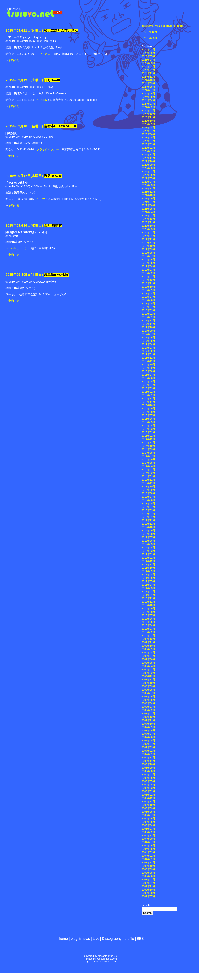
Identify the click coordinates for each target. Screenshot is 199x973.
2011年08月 (148, 574)
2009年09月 (148, 649)
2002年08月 (148, 893)
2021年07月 (148, 202)
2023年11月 (148, 117)
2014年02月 (148, 473)
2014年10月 (148, 446)
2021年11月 (148, 191)
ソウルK (42, 99)
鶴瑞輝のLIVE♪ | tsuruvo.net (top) (162, 25)
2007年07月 (148, 733)
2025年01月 (148, 70)
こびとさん (44, 53)
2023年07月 (148, 131)
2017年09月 (148, 330)
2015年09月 (148, 408)
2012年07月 (148, 537)
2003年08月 (148, 872)
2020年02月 (148, 232)
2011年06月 (148, 578)
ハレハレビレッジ (16, 248)
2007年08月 (148, 730)
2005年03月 (148, 828)
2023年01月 (148, 151)
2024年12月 (148, 73)
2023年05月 (148, 137)
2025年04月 (148, 59)
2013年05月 (148, 503)
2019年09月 (148, 249)
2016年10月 (148, 364)
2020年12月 (148, 219)
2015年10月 (150, 32)
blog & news (80, 939)
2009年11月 (148, 642)
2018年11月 (148, 283)
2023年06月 (148, 134)
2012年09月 (148, 530)
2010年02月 (148, 632)
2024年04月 (148, 100)
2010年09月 (148, 608)
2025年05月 (148, 56)
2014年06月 (148, 459)
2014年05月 (148, 462)
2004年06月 (148, 845)
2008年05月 (148, 700)
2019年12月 (148, 239)
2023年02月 (148, 147)
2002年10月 (148, 889)
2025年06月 (148, 53)
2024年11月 (148, 76)
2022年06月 (148, 175)
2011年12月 (148, 561)
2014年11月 (148, 442)
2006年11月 (148, 761)
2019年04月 (148, 266)
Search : (146, 905)
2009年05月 (148, 662)
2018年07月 (148, 297)
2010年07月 (148, 615)
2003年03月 (148, 879)
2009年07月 (148, 656)
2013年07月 (148, 496)
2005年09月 (148, 808)
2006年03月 (148, 788)
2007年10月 (148, 723)
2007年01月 (148, 754)
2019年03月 (148, 269)
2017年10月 (148, 327)
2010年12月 (148, 598)
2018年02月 (148, 313)
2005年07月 (148, 815)
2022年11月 (148, 158)
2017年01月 (148, 354)
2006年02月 (148, 791)
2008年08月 (148, 689)
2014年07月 (148, 456)
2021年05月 (148, 208)
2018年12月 (148, 280)
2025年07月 (148, 49)
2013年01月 (148, 517)
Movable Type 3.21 (108, 956)
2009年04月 (148, 666)
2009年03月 (148, 669)
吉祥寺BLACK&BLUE (60, 126)
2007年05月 (148, 740)
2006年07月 (148, 774)
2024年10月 (148, 80)
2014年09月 (148, 449)
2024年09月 (148, 83)
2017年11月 (148, 324)
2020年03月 (148, 229)
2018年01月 (148, 317)
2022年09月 (148, 164)
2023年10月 (148, 120)
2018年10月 (148, 286)
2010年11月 (148, 601)
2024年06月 (148, 93)
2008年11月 (148, 679)
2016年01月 (148, 395)
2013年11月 (148, 483)
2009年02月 (148, 673)
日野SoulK (52, 80)
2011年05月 (148, 581)
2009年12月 (148, 639)
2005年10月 (148, 805)
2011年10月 (148, 568)
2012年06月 (148, 540)
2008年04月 (148, 703)
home (63, 939)
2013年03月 (148, 510)
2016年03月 (148, 388)
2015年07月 (148, 415)
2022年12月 (148, 154)
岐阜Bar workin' (56, 275)
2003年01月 (148, 883)
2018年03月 (148, 310)
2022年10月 (148, 161)
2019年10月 (148, 246)
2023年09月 (148, 124)
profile (129, 939)
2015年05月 (148, 422)
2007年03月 (148, 747)
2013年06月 (148, 500)
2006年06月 (148, 778)
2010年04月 (148, 625)
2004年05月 (148, 849)
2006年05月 (148, 781)
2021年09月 (148, 198)
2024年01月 (148, 110)
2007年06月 (148, 737)
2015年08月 (150, 38)
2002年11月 (148, 886)
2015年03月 (148, 429)
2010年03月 (148, 628)
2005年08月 (148, 811)
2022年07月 (148, 171)
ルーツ (41, 199)
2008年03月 (148, 706)
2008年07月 (148, 693)
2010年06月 (148, 618)
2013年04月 (148, 507)
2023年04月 (148, 141)
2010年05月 (148, 622)
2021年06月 (148, 205)
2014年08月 (148, 452)
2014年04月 (148, 466)
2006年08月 (148, 771)
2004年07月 (148, 842)
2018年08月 (148, 293)
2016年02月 (148, 391)
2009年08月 (148, 652)
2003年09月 (148, 869)
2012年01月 (148, 557)
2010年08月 (148, 612)
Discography (112, 939)
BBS (140, 939)
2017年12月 (148, 320)
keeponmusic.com (107, 958)
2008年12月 (148, 676)
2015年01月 (148, 435)
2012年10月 (148, 527)
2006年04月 (148, 784)
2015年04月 (148, 425)
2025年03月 (148, 63)
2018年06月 (148, 300)
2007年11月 (148, 720)
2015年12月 (148, 398)
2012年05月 (148, 544)
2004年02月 (148, 855)
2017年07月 (148, 334)
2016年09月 (148, 368)
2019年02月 (148, 273)
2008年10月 (148, 683)
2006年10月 (148, 764)
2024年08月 (148, 86)
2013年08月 (148, 493)
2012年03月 (148, 551)
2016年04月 (148, 385)
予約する (13, 60)
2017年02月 (148, 351)
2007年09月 (148, 727)
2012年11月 (148, 523)
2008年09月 (148, 686)
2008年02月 (148, 710)
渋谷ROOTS (53, 176)
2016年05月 (148, 381)
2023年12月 (148, 114)
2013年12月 (148, 479)
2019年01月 (148, 276)
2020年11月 (148, 222)
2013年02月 (148, 513)
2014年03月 (148, 469)
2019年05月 (148, 263)
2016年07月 (148, 374)
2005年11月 (148, 801)
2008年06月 (148, 696)
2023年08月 (148, 127)
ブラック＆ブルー (48, 149)
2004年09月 (148, 839)
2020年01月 (148, 236)
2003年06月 (148, 876)
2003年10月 (148, 866)
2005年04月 (148, 825)
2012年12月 (148, 520)
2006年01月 (148, 794)
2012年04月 (148, 547)
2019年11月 (148, 242)
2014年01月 (148, 476)
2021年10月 (148, 195)
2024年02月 (148, 107)
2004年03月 (148, 852)
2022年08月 (148, 168)
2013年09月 (148, 490)
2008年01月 (148, 713)
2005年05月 (148, 822)
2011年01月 (148, 595)
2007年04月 (148, 744)
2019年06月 (148, 259)
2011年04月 (148, 584)
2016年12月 (148, 357)
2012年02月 (148, 554)
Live (96, 939)
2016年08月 (148, 371)
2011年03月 (148, 588)
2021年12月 (148, 188)
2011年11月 (148, 564)
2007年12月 (148, 717)
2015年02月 (148, 432)
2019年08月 (148, 252)
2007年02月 (148, 750)
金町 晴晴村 (53, 225)
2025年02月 (148, 66)
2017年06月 (148, 337)
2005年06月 (148, 818)
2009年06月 (148, 659)
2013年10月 (148, 486)
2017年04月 (148, 344)
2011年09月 (148, 571)
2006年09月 (148, 767)
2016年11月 (148, 361)
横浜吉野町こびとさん (61, 30)
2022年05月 (148, 178)
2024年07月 (148, 90)
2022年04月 (148, 181)
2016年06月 (148, 378)
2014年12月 (148, 439)
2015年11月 (148, 402)
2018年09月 (148, 290)
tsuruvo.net (14, 8)
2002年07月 (148, 896)
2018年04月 (148, 307)
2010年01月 (148, 635)
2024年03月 (148, 103)
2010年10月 (148, 605)
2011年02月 (148, 591)
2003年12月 (148, 862)
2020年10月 (148, 225)
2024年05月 (148, 97)
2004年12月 (148, 835)
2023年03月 (148, 144)
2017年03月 (148, 347)
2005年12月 (148, 798)
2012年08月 (148, 534)
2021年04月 (148, 212)
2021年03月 (148, 215)
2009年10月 (148, 645)
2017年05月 (148, 341)
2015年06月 (148, 418)
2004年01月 (148, 859)
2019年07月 (148, 256)
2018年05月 (148, 303)
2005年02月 (148, 832)
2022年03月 (148, 185)
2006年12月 (148, 757)
